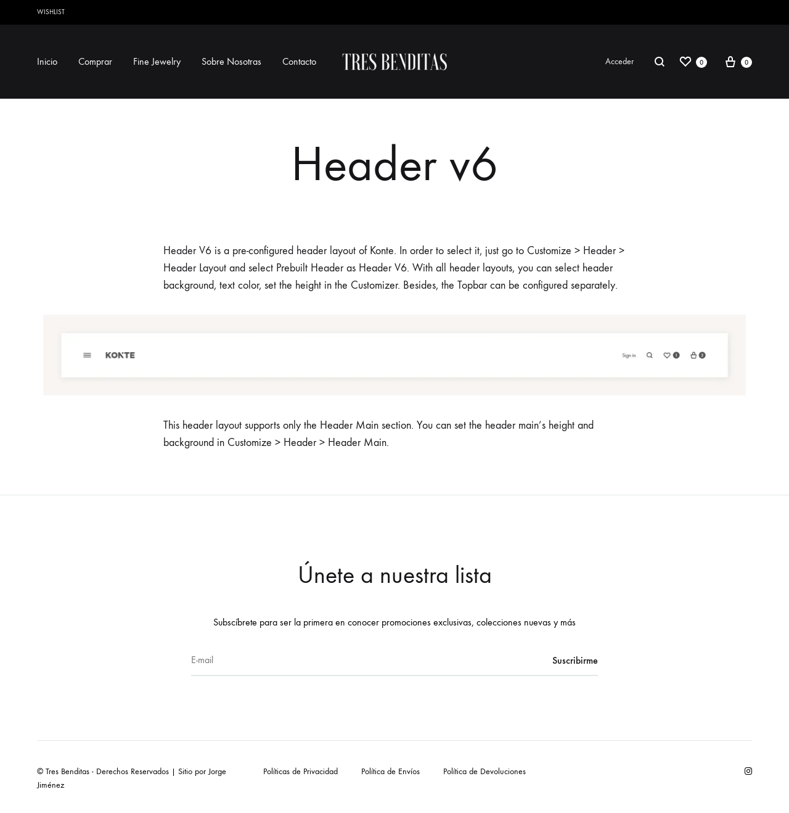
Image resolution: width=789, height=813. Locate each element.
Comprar (95, 61)
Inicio (47, 61)
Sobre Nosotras (231, 61)
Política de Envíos (390, 771)
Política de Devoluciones (484, 771)
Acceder (619, 61)
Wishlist (51, 12)
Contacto (299, 61)
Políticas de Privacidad (300, 771)
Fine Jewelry (157, 61)
